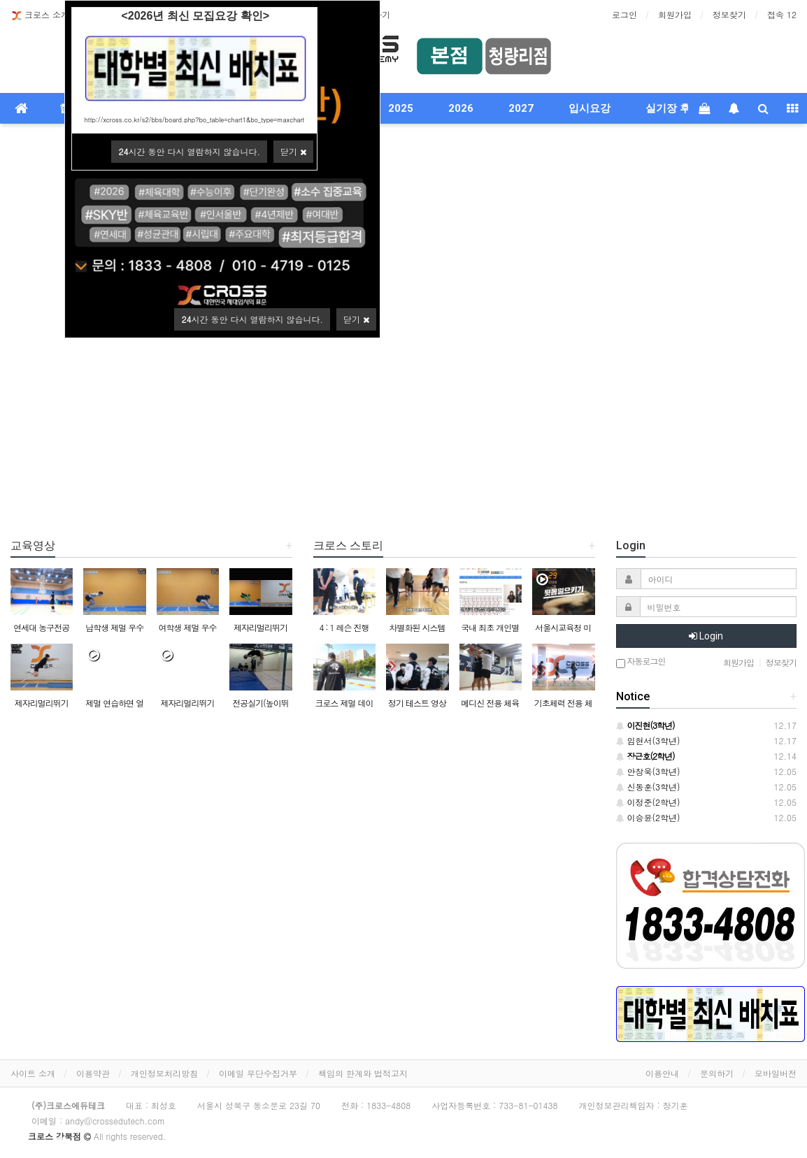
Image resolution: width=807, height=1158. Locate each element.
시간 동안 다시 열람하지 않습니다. (252, 319)
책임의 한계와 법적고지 (363, 1073)
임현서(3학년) (648, 740)
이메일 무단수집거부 (258, 1073)
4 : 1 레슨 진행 (344, 627)
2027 (521, 108)
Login (706, 636)
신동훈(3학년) (648, 786)
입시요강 (589, 108)
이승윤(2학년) (648, 817)
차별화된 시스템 (417, 627)
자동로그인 (641, 662)
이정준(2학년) (648, 802)
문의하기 (717, 1073)
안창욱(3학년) (648, 771)
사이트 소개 (32, 1073)
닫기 (356, 319)
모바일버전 (776, 1073)
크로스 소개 (39, 15)
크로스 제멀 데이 (344, 703)
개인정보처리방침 (164, 1073)
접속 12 (782, 14)
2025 (400, 108)
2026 (460, 108)
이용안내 (662, 1073)
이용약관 (93, 1073)
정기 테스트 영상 (417, 703)
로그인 (624, 14)
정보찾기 (729, 14)
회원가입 (675, 14)
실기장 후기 (673, 108)
